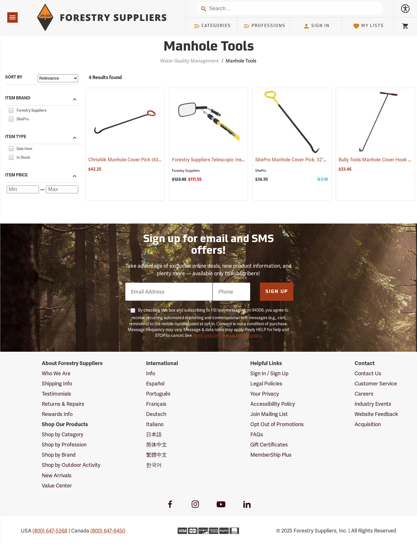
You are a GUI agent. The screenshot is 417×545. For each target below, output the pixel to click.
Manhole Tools (241, 61)
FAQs (256, 434)
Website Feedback (376, 414)
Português (158, 393)
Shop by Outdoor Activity (71, 465)
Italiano (154, 424)
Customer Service (376, 383)
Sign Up (276, 292)
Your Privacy (264, 393)
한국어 (154, 465)
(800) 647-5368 (50, 530)
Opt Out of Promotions (277, 424)
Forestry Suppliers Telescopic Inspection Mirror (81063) (230, 160)
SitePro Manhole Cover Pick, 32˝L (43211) (298, 160)
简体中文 (156, 444)
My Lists (368, 26)
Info (150, 373)
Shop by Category (62, 434)
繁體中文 (156, 454)
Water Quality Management (189, 61)
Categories (212, 26)
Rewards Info (57, 414)
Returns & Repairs (63, 404)
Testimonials (56, 393)
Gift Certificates (269, 444)
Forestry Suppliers (186, 170)
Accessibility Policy (272, 404)
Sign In (316, 26)
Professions (264, 26)
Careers (364, 393)
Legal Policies (266, 383)
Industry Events (373, 404)
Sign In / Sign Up (269, 373)
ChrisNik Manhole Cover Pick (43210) (127, 160)
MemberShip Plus (271, 454)
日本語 (154, 434)
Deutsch (156, 414)
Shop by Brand (59, 454)
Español (155, 383)
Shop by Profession (64, 444)
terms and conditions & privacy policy (227, 335)
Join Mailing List (269, 414)
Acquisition (368, 424)
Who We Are (56, 373)
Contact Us (368, 373)
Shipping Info (57, 383)
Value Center (57, 485)
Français (156, 404)
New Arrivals (56, 475)
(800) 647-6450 (107, 530)
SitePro (260, 170)
